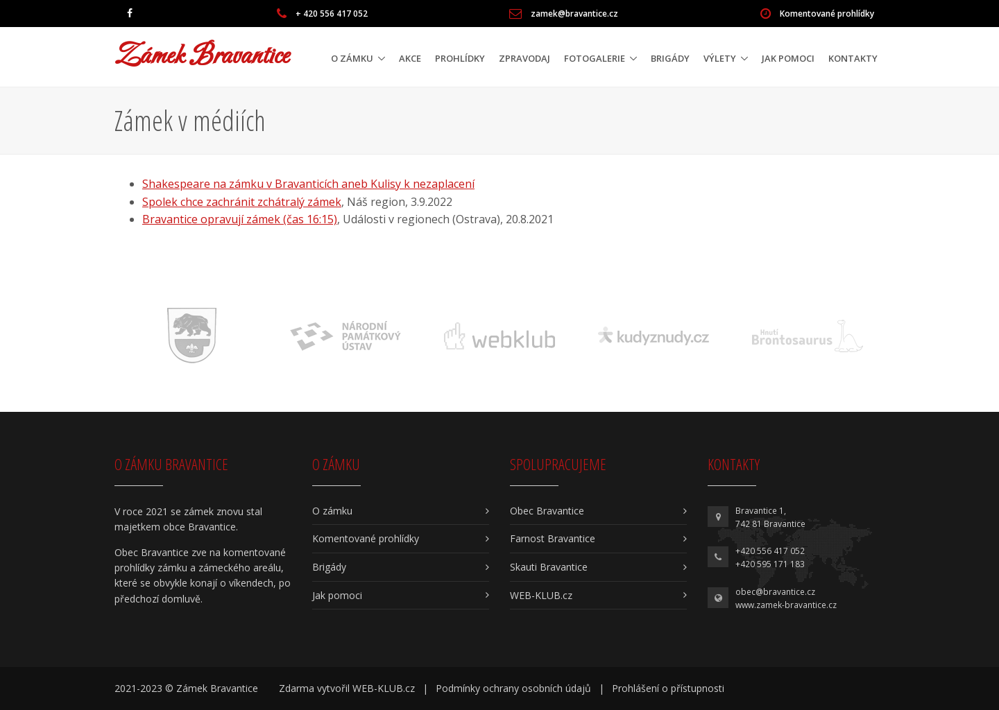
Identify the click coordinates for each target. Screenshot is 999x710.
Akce (410, 58)
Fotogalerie (594, 58)
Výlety (719, 58)
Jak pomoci (788, 58)
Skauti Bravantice (549, 566)
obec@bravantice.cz (775, 592)
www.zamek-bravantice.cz (786, 605)
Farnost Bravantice (552, 538)
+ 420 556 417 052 (332, 13)
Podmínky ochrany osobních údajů (513, 688)
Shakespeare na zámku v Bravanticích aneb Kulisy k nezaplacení (308, 183)
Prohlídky (460, 58)
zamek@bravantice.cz (574, 13)
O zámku (352, 58)
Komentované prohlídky (827, 13)
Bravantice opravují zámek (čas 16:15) (239, 219)
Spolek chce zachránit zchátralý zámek (241, 201)
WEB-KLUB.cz (541, 595)
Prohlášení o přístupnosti (668, 688)
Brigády (670, 58)
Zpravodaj (524, 58)
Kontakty (853, 58)
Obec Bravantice (547, 510)
